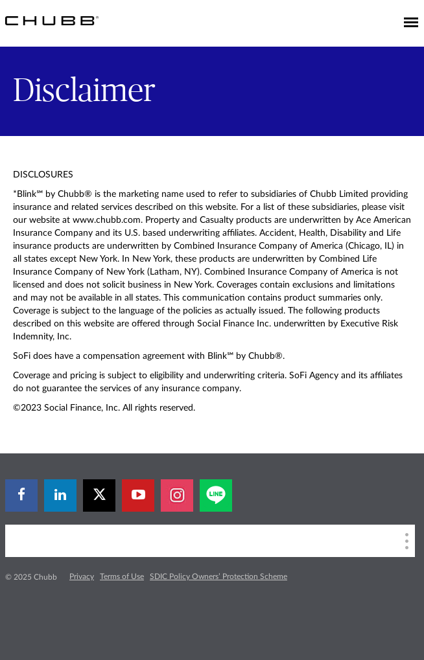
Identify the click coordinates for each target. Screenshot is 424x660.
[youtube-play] (138, 495)
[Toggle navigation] (411, 23)
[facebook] (21, 495)
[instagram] (177, 495)
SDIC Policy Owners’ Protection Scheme (218, 576)
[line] (216, 495)
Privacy (81, 576)
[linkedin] (60, 495)
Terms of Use (122, 576)
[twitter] (99, 495)
